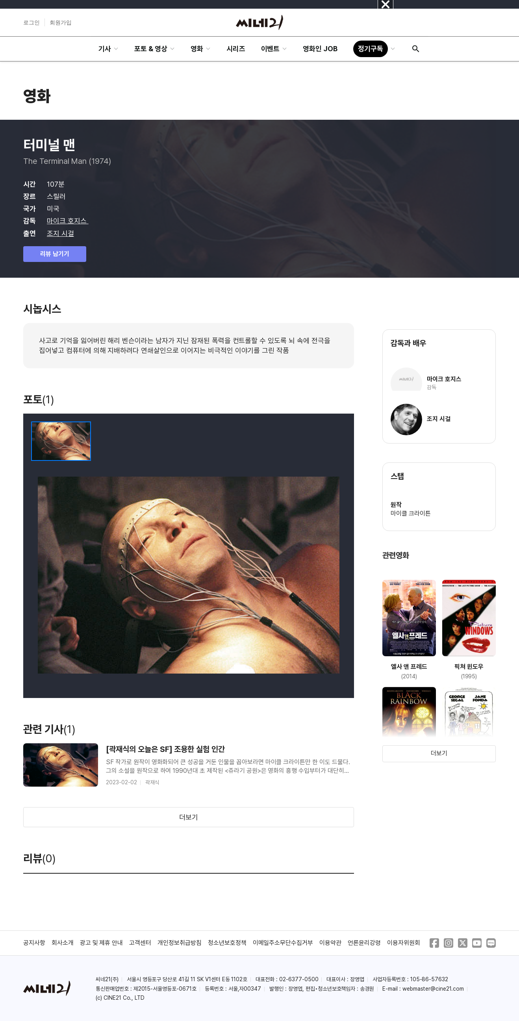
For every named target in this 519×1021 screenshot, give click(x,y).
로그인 (31, 22)
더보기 (188, 817)
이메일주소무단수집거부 (283, 943)
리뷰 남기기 (54, 254)
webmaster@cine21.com (433, 989)
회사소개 (63, 943)
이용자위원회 (403, 943)
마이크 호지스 (68, 221)
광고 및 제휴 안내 (101, 943)
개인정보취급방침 (180, 943)
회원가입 (61, 22)
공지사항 (34, 943)
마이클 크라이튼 (411, 513)
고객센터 (140, 943)
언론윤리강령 (364, 943)
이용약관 (330, 943)
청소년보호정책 (227, 943)
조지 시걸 (60, 233)
